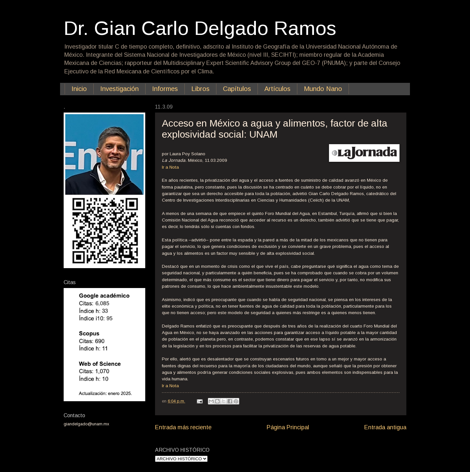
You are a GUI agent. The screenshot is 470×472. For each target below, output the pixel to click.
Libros (200, 88)
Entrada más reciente (183, 427)
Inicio (79, 88)
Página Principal (288, 427)
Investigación (119, 88)
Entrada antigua (385, 427)
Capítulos (237, 88)
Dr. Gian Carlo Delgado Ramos (200, 28)
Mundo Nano (323, 88)
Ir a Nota (170, 167)
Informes (165, 88)
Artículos (277, 88)
